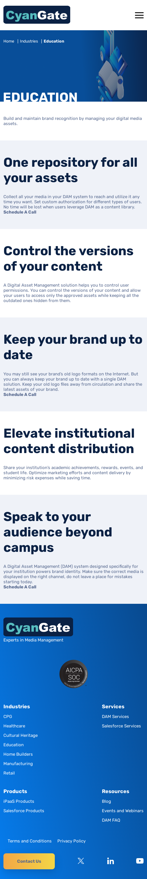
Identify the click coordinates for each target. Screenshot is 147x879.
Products (15, 791)
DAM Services (115, 716)
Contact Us (29, 861)
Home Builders (18, 754)
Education (13, 744)
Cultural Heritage (20, 735)
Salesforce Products (23, 810)
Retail (9, 773)
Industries (29, 41)
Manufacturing (18, 763)
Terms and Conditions (30, 841)
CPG (7, 716)
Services (113, 707)
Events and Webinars (123, 810)
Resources (115, 791)
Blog (106, 801)
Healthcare (14, 726)
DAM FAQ (111, 820)
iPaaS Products (18, 801)
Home (8, 41)
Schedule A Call (19, 212)
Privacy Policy (71, 841)
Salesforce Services (121, 726)
